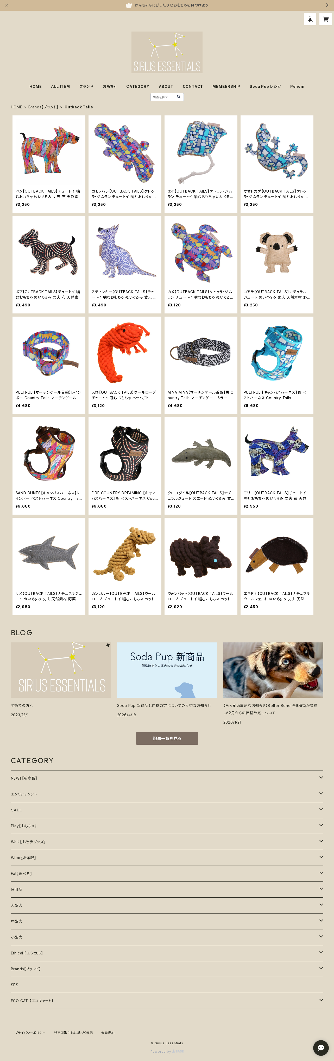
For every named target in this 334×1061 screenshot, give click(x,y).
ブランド (86, 86)
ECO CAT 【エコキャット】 (32, 1000)
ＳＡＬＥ (16, 810)
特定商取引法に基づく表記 (73, 1033)
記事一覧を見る (167, 738)
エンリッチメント (24, 794)
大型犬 (16, 905)
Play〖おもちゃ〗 (24, 826)
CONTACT (193, 86)
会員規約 (108, 1033)
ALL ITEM (60, 86)
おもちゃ (110, 86)
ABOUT (166, 86)
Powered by (167, 1051)
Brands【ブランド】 (43, 107)
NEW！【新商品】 (24, 778)
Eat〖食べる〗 (21, 873)
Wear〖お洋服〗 (23, 857)
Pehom (297, 86)
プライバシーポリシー (30, 1033)
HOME (35, 86)
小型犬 (16, 937)
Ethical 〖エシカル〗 (27, 953)
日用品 (16, 889)
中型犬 (16, 921)
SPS (14, 985)
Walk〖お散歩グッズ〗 (28, 842)
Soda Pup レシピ (265, 86)
